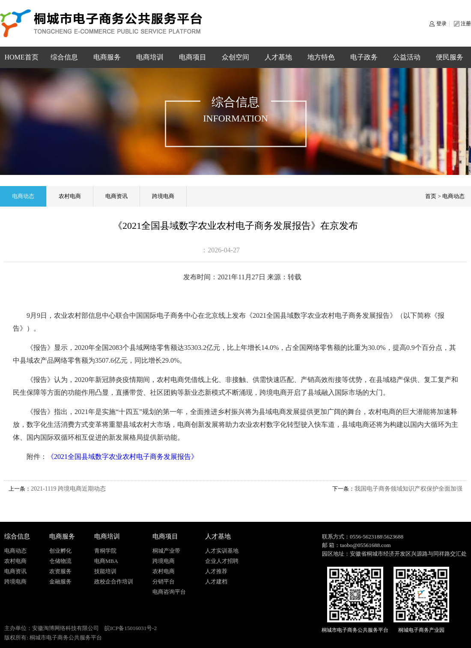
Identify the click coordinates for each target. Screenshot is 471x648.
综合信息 (64, 57)
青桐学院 (105, 550)
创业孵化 (60, 550)
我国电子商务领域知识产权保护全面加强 (408, 488)
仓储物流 (60, 561)
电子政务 (364, 57)
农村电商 (70, 196)
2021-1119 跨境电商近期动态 (68, 488)
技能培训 (105, 571)
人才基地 (278, 57)
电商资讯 (116, 196)
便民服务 (449, 57)
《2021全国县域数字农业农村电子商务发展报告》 (122, 456)
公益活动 (406, 57)
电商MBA (106, 561)
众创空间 (235, 57)
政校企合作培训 (113, 581)
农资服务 (60, 571)
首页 (430, 196)
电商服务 (107, 57)
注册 (466, 24)
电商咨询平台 (169, 592)
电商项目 (192, 57)
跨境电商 (163, 196)
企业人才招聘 (221, 561)
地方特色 (321, 57)
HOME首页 (21, 57)
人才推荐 (216, 571)
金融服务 (60, 581)
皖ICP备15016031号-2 (130, 628)
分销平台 (163, 581)
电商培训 (150, 57)
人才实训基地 (221, 550)
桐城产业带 (166, 550)
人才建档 (216, 581)
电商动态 (23, 196)
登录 (441, 24)
